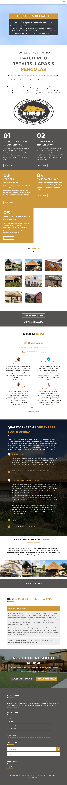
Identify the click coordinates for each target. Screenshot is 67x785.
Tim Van (18, 362)
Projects (11, 718)
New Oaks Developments (31, 775)
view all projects (33, 583)
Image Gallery (12, 728)
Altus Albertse (49, 387)
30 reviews (42, 352)
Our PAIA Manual (13, 735)
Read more (9, 165)
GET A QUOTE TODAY (47, 679)
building (26, 492)
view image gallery (33, 322)
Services (11, 721)
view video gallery (33, 315)
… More (22, 379)
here (24, 634)
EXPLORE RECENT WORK (22, 679)
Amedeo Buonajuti (18, 387)
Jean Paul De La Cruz (48, 362)
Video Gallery (12, 725)
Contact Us (12, 732)
